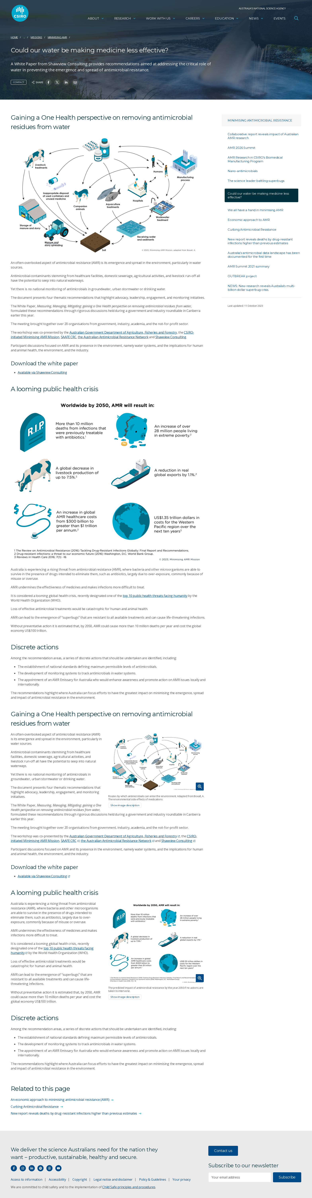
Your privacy (181, 1179)
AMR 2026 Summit (241, 148)
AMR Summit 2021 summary (248, 266)
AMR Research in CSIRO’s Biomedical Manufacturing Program (255, 159)
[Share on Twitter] (57, 82)
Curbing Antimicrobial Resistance (252, 229)
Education (227, 19)
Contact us (223, 1151)
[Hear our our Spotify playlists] (40, 1168)
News (256, 19)
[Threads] (49, 1168)
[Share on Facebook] (48, 82)
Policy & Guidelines (152, 1179)
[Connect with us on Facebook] (14, 1168)
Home (14, 37)
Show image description (124, 805)
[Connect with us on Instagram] (23, 1168)
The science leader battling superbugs (256, 181)
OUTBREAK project (242, 276)
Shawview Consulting (170, 337)
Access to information (26, 1179)
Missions (36, 37)
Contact (18, 82)
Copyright (79, 1179)
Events (280, 19)
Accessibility (57, 1179)
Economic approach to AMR (249, 220)
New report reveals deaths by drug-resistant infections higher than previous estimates (260, 241)
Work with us (161, 19)
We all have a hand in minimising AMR (255, 210)
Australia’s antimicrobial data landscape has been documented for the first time (264, 255)
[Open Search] (296, 19)
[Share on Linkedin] (66, 82)
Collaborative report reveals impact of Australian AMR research (263, 136)
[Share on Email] (75, 82)
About (96, 19)
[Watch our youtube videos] (58, 1168)
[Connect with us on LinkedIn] (32, 1168)
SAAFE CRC (68, 337)
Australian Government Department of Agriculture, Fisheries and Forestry (123, 332)
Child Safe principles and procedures (128, 1187)
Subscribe (287, 1177)
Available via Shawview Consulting (42, 372)
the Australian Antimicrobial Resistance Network (113, 337)
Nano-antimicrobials (242, 171)
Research (125, 19)
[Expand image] (157, 762)
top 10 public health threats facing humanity (155, 596)
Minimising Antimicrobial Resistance (260, 120)
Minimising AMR (57, 37)
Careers (195, 19)
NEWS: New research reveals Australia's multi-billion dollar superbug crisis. (261, 288)
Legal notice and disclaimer (113, 1179)
